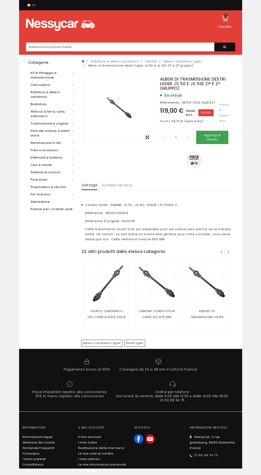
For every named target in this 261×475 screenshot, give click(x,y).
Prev (221, 251)
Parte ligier (135, 343)
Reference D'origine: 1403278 (110, 221)
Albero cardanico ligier (102, 343)
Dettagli (89, 185)
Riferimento (170, 102)
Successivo (228, 251)
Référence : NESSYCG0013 (106, 213)
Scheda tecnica (117, 185)
